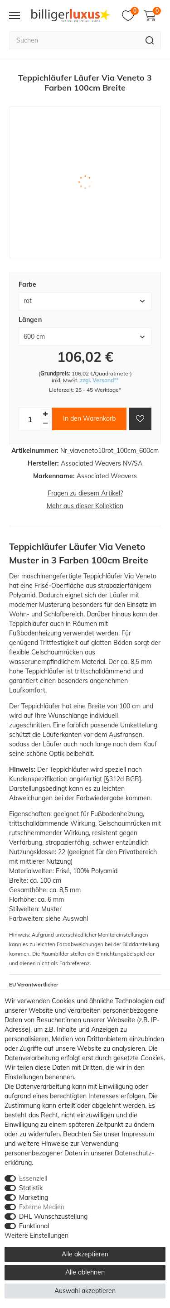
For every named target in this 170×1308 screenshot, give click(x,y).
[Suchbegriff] (74, 40)
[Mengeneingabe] (30, 419)
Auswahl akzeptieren (85, 1291)
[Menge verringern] (45, 423)
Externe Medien (41, 1207)
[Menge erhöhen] (45, 414)
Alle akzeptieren (85, 1254)
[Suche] (150, 40)
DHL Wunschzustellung (53, 1216)
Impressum (138, 1134)
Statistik (31, 1188)
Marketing (33, 1197)
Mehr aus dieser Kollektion (85, 506)
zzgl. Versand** (99, 380)
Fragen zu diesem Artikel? (85, 493)
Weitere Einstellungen (36, 1235)
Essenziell (33, 1178)
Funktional (34, 1226)
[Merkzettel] (130, 15)
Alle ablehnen (85, 1272)
